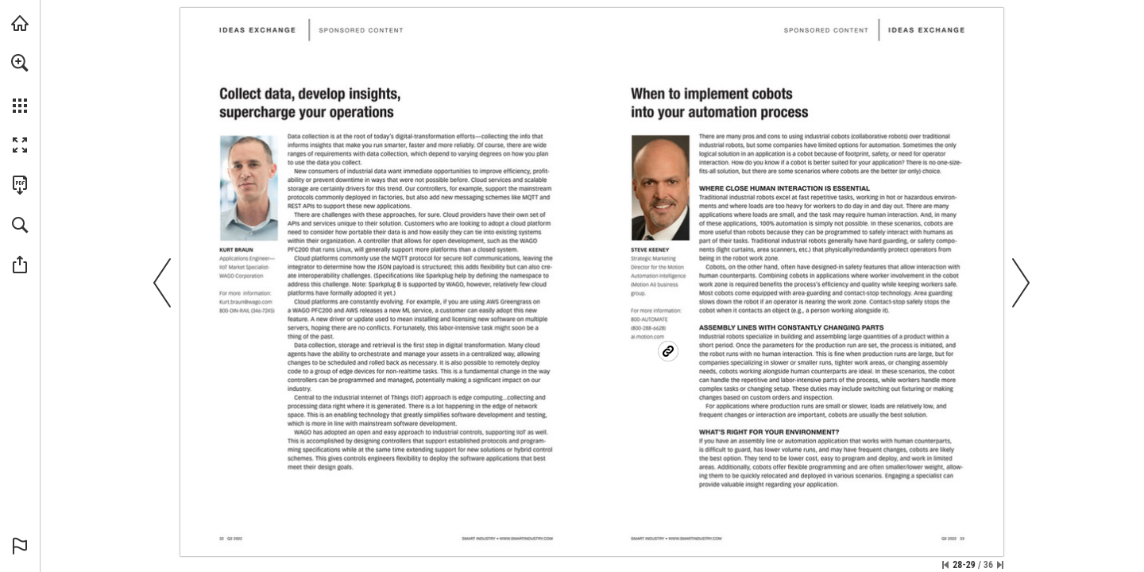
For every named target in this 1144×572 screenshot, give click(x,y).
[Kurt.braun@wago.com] (245, 302)
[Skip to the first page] (945, 565)
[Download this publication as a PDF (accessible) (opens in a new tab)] (20, 185)
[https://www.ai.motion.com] (655, 347)
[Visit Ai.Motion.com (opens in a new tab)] (20, 23)
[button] (20, 63)
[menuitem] (20, 83)
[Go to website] (526, 538)
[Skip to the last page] (1000, 565)
